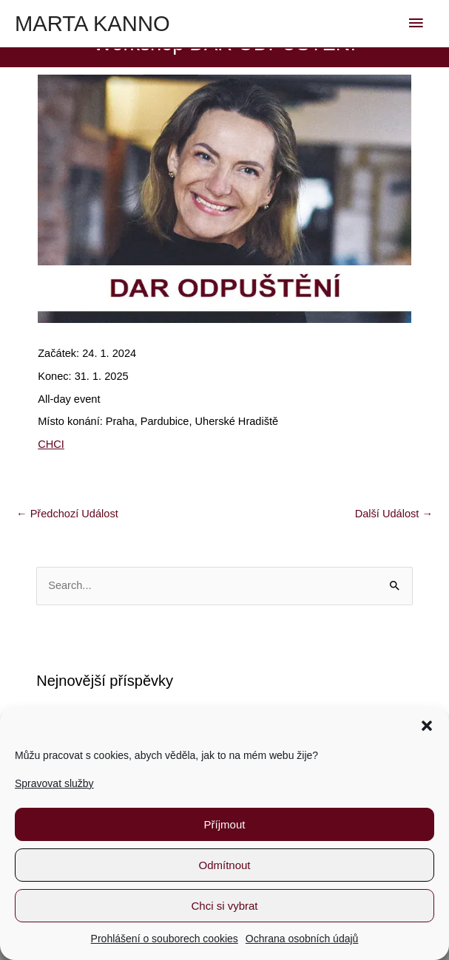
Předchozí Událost (67, 514)
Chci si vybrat (224, 905)
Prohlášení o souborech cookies (164, 938)
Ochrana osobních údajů (302, 938)
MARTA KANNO (92, 23)
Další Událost (394, 514)
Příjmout (225, 824)
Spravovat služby (54, 783)
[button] (426, 725)
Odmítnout (224, 865)
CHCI (51, 444)
